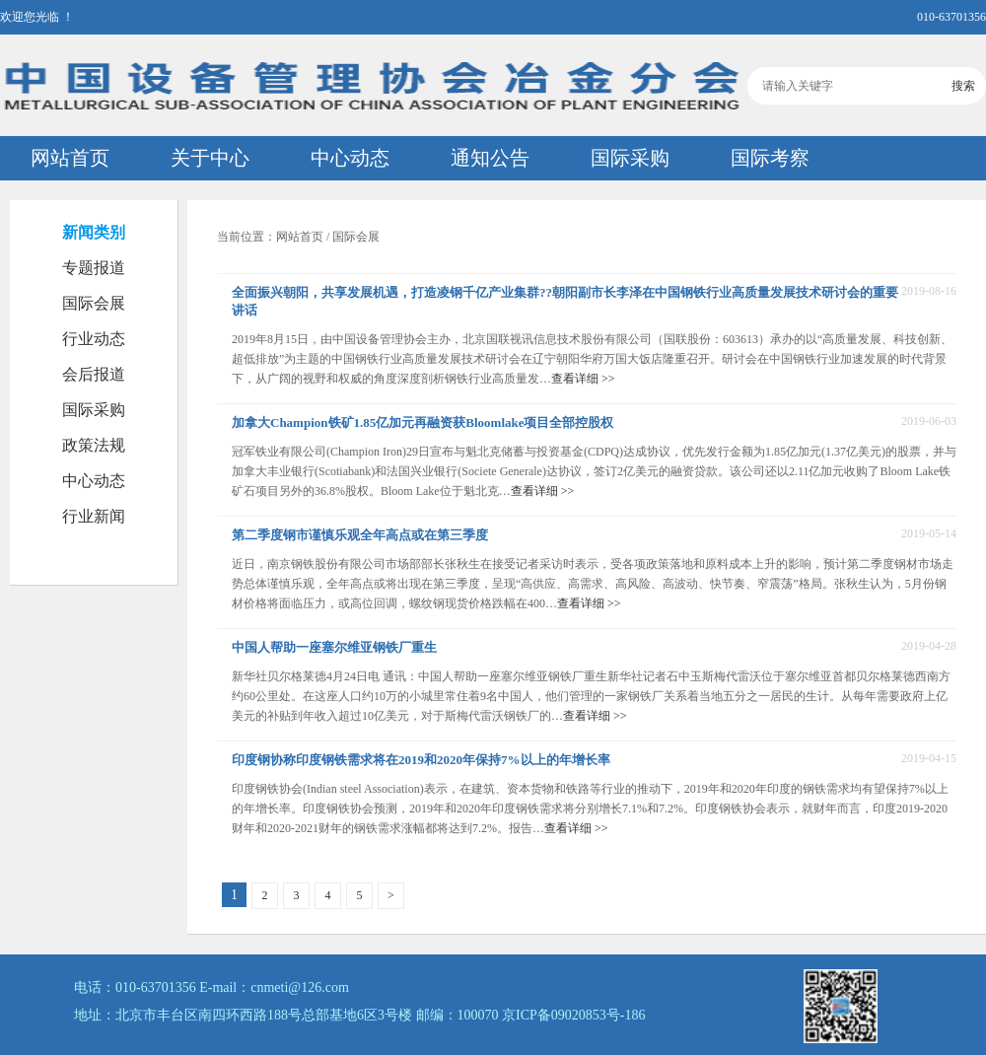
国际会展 (93, 303)
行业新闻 (93, 516)
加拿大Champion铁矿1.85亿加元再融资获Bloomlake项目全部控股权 (423, 422)
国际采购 (630, 158)
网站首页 (70, 158)
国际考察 (770, 158)
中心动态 (350, 158)
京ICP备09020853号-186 (573, 1015)
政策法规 (93, 445)
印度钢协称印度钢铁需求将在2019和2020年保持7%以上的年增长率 (421, 759)
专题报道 (93, 267)
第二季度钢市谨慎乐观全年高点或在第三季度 (360, 535)
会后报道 (93, 374)
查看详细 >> (583, 379)
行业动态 (93, 338)
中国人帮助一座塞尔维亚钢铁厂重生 (334, 647)
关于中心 (210, 158)
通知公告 (490, 158)
